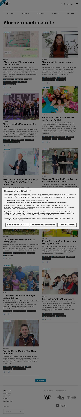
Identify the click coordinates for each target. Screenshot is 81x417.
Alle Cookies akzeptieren (67, 224)
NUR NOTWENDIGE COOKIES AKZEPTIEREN (43, 224)
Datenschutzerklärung (16, 219)
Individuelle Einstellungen (15, 224)
